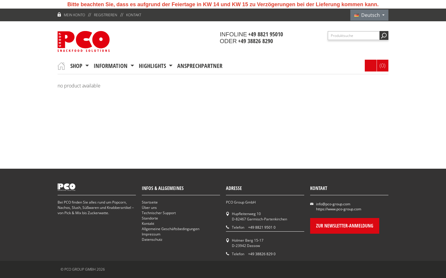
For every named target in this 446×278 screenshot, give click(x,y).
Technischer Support (159, 212)
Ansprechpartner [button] (199, 66)
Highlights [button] (153, 66)
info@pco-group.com (333, 204)
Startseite (150, 202)
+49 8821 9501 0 (262, 227)
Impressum (151, 234)
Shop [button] (77, 66)
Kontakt (133, 14)
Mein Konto (74, 14)
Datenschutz (152, 239)
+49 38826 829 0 (262, 253)
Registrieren (105, 14)
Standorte (150, 218)
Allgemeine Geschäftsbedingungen (170, 228)
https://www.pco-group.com (338, 209)
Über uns (149, 207)
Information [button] (111, 66)
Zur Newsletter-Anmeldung (344, 225)
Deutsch (367, 15)
